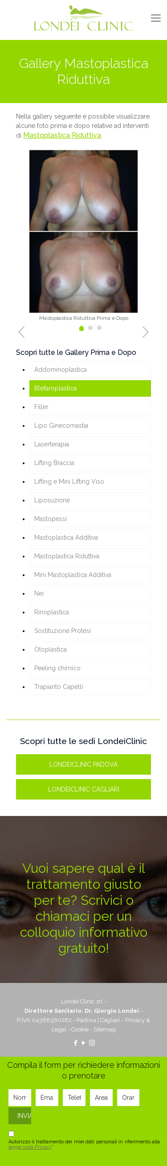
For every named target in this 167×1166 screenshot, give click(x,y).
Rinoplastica (51, 612)
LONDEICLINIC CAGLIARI (83, 789)
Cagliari (110, 1020)
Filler (41, 406)
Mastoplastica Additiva (66, 537)
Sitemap (105, 1029)
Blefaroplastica (55, 388)
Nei (39, 593)
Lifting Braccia (54, 462)
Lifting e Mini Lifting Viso (69, 481)
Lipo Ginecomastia (61, 425)
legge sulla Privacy (30, 1147)
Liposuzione (52, 500)
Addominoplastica (60, 369)
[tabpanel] (83, 235)
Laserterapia (51, 444)
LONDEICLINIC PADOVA (83, 764)
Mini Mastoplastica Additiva (72, 574)
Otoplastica (50, 649)
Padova (86, 1020)
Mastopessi (50, 518)
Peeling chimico (57, 668)
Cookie (80, 1029)
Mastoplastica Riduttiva (62, 135)
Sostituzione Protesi (62, 630)
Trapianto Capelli (58, 686)
